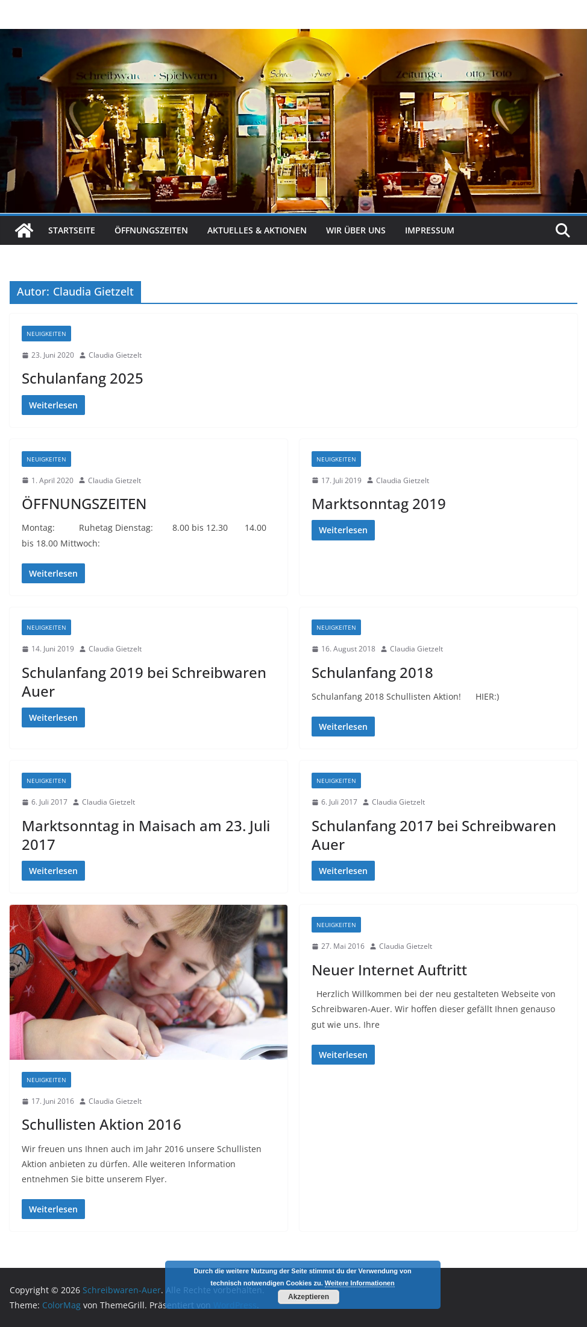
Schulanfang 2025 (82, 378)
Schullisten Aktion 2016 (101, 1124)
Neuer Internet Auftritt (389, 970)
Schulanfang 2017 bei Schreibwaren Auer (434, 835)
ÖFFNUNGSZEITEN (84, 503)
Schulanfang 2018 (372, 672)
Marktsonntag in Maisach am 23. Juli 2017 (146, 835)
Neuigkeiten (46, 333)
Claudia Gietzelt (115, 355)
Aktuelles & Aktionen (257, 230)
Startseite (71, 230)
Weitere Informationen (360, 1283)
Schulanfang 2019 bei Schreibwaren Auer (144, 681)
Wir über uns (356, 230)
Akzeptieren (308, 1297)
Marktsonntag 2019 (379, 503)
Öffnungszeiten (151, 230)
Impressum (429, 230)
